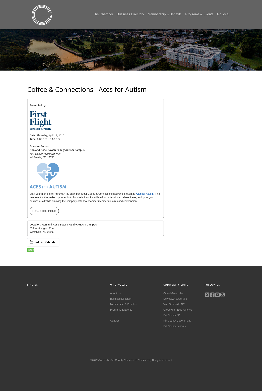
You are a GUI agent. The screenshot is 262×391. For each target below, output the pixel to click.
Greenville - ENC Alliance (177, 309)
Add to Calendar (43, 242)
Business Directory (121, 298)
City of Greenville (173, 293)
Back (31, 249)
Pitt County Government (176, 320)
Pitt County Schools (174, 326)
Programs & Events (121, 309)
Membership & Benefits (123, 304)
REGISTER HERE (44, 210)
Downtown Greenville (175, 298)
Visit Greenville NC (174, 304)
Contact (114, 320)
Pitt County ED (171, 315)
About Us (115, 293)
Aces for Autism (145, 193)
